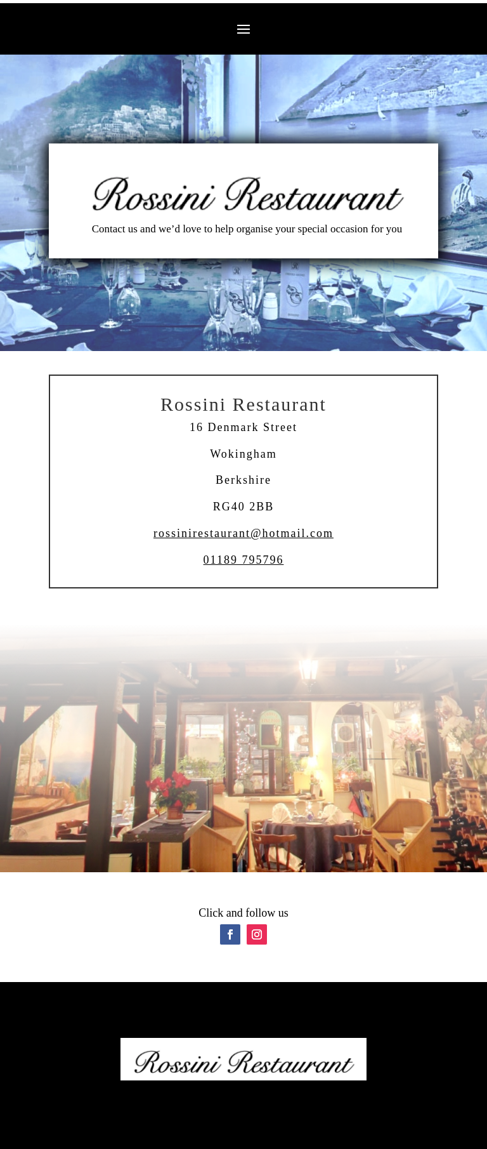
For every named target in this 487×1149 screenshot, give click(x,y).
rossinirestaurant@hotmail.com (243, 533)
